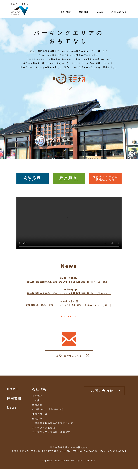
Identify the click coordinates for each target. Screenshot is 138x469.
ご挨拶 (36, 400)
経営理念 (37, 405)
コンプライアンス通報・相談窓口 (51, 432)
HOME (12, 389)
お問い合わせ (119, 12)
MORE (68, 316)
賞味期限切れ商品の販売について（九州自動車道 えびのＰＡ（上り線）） (69, 305)
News (100, 12)
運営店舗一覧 (40, 414)
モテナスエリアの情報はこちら (105, 178)
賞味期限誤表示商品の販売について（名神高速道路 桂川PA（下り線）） (69, 293)
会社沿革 (37, 418)
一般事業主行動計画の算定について (52, 423)
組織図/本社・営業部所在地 (48, 409)
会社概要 (32, 178)
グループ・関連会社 (43, 428)
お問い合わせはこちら (69, 355)
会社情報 (66, 12)
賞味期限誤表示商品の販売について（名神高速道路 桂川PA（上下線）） (69, 282)
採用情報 (84, 12)
